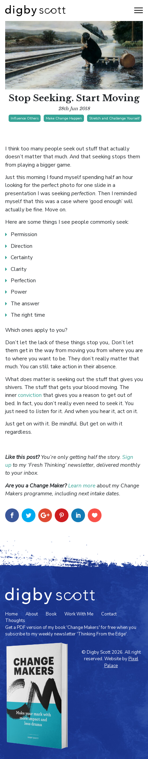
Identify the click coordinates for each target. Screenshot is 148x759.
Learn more (81, 485)
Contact (109, 614)
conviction (30, 395)
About (31, 614)
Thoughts (15, 621)
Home (11, 614)
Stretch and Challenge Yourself (114, 118)
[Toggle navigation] (138, 10)
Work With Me (78, 614)
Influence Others (25, 118)
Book (51, 614)
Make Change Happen (64, 118)
